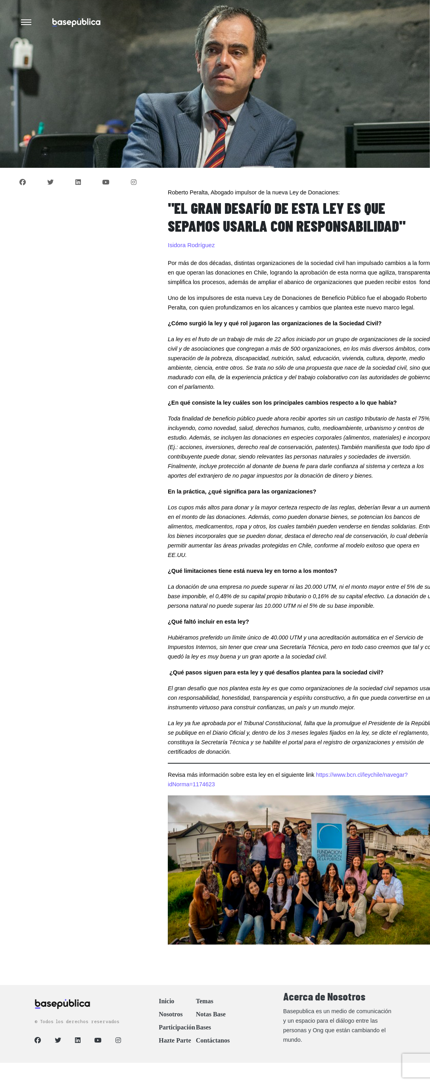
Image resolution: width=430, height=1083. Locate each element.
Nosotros (170, 1014)
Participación (177, 1027)
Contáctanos (213, 1040)
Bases (203, 1027)
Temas (204, 1001)
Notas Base (211, 1014)
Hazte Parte (175, 1040)
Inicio (166, 1001)
